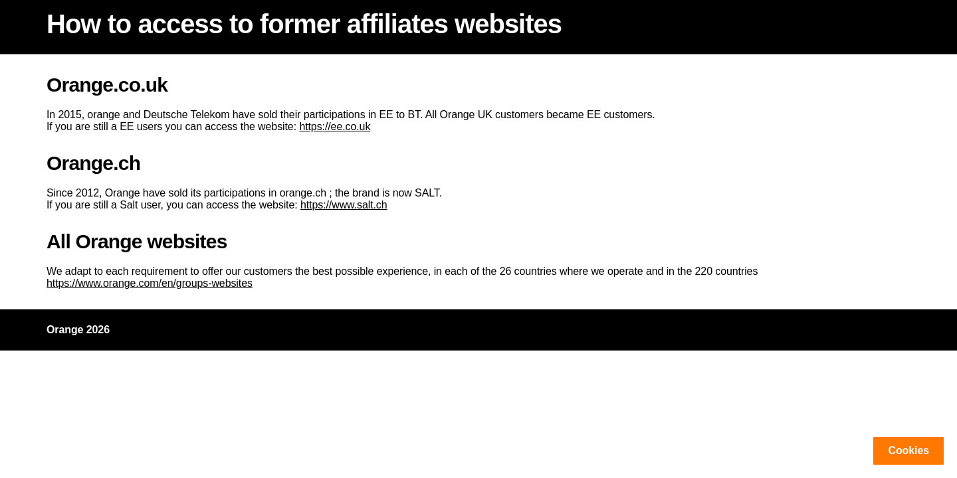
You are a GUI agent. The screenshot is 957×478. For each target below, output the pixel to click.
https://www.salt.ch (343, 204)
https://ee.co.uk (334, 126)
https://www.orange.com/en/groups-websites (150, 283)
